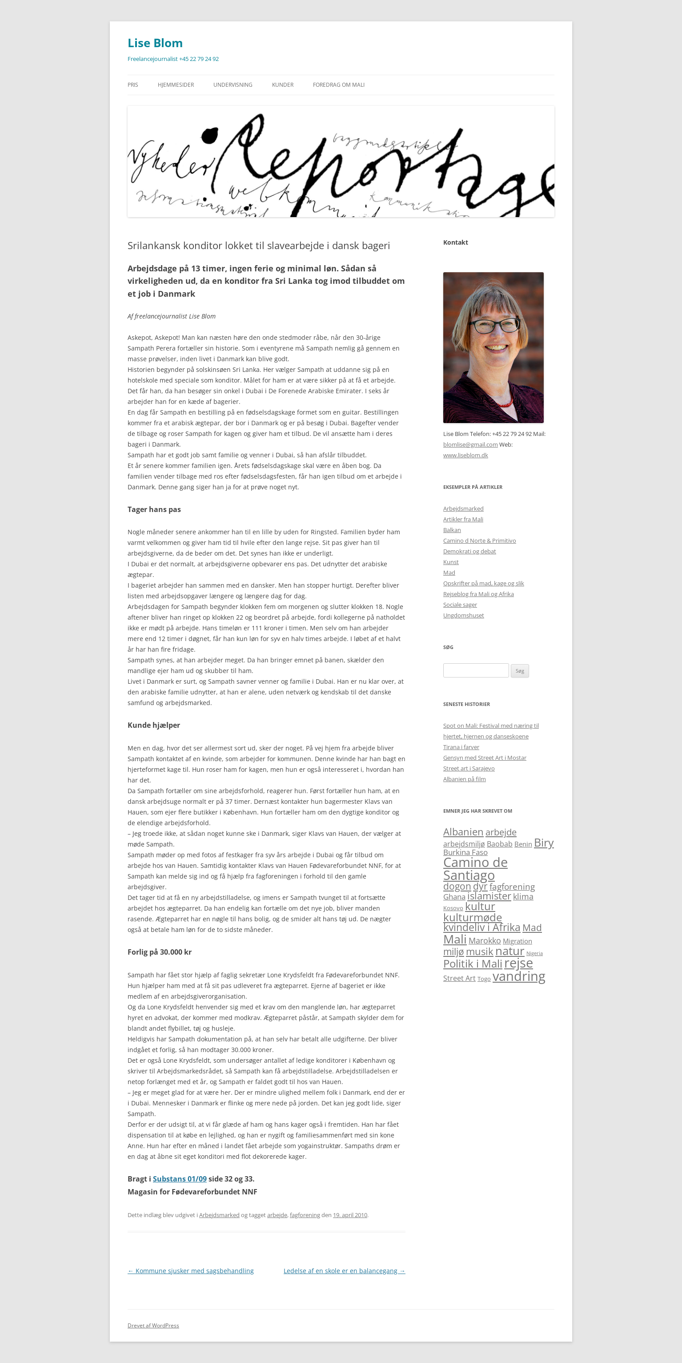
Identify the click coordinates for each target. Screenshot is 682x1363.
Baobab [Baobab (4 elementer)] (500, 844)
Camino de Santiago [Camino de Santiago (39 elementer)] (475, 868)
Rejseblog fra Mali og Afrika (478, 594)
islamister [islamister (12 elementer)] (489, 895)
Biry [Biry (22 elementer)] (544, 842)
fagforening (305, 1215)
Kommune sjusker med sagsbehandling (191, 1270)
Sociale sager (460, 605)
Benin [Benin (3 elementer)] (523, 843)
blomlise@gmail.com (470, 444)
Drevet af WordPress (153, 1325)
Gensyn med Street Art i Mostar (484, 758)
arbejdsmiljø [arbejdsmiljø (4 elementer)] (464, 844)
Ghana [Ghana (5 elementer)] (454, 896)
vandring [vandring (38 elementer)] (519, 976)
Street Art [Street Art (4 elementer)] (459, 978)
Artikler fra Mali (463, 519)
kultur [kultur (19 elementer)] (480, 906)
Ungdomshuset (463, 615)
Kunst (451, 562)
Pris (133, 85)
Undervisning (233, 85)
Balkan (452, 530)
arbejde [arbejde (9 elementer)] (501, 832)
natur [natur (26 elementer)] (510, 951)
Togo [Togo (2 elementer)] (484, 979)
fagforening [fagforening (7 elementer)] (512, 886)
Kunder (282, 85)
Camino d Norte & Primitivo (479, 540)
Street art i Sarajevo (469, 768)
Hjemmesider (176, 85)
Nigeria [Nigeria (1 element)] (534, 953)
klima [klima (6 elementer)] (523, 896)
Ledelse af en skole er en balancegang (344, 1270)
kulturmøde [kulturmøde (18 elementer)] (472, 917)
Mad (449, 573)
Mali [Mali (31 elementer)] (455, 939)
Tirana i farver (461, 747)
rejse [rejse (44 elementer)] (518, 963)
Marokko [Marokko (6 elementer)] (485, 940)
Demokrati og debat (469, 551)
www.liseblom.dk (465, 455)
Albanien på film (464, 779)
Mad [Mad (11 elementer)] (532, 927)
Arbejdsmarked (219, 1215)
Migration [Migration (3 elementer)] (517, 940)
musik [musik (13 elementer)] (479, 951)
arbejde (277, 1215)
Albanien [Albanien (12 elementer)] (463, 831)
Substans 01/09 (180, 1179)
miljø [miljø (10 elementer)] (453, 951)
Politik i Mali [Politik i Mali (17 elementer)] (472, 963)
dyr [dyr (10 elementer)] (480, 886)
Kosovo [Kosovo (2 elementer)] (453, 908)
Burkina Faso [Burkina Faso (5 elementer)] (465, 852)
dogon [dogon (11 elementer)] (457, 885)
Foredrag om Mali (339, 85)
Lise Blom (155, 43)
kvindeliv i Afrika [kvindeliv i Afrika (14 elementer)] (482, 927)
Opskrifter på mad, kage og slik (483, 583)
